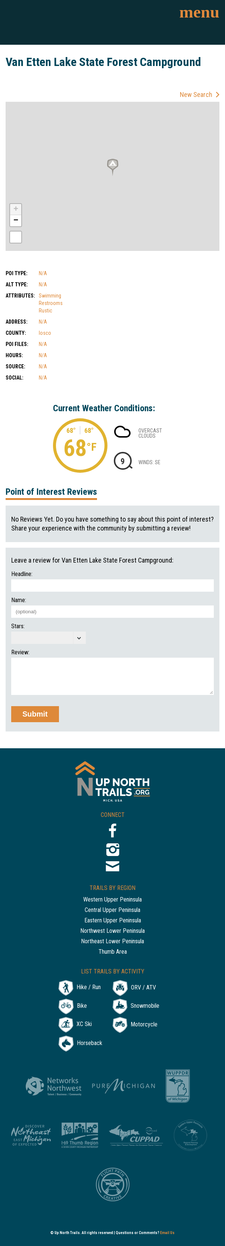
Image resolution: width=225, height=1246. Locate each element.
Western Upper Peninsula (112, 900)
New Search (196, 94)
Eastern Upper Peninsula (112, 921)
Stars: (18, 626)
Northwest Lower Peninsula (112, 931)
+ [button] (15, 209)
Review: (20, 652)
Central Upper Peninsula (112, 910)
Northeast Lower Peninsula (112, 941)
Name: (18, 600)
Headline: (21, 574)
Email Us (167, 1233)
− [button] (15, 220)
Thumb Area (113, 952)
